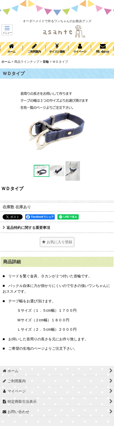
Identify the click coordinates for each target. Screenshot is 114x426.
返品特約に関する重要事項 (26, 227)
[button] (7, 29)
